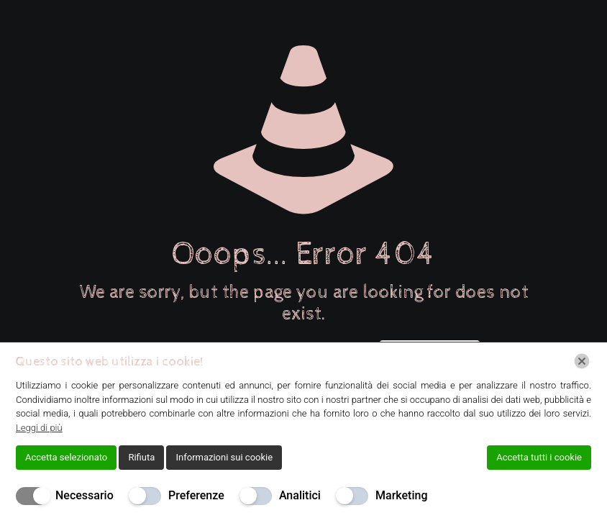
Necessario (84, 495)
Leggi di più (39, 427)
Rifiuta (141, 457)
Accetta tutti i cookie (539, 457)
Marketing (401, 495)
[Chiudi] (581, 361)
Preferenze (196, 495)
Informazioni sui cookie (224, 457)
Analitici (300, 495)
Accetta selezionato (66, 457)
